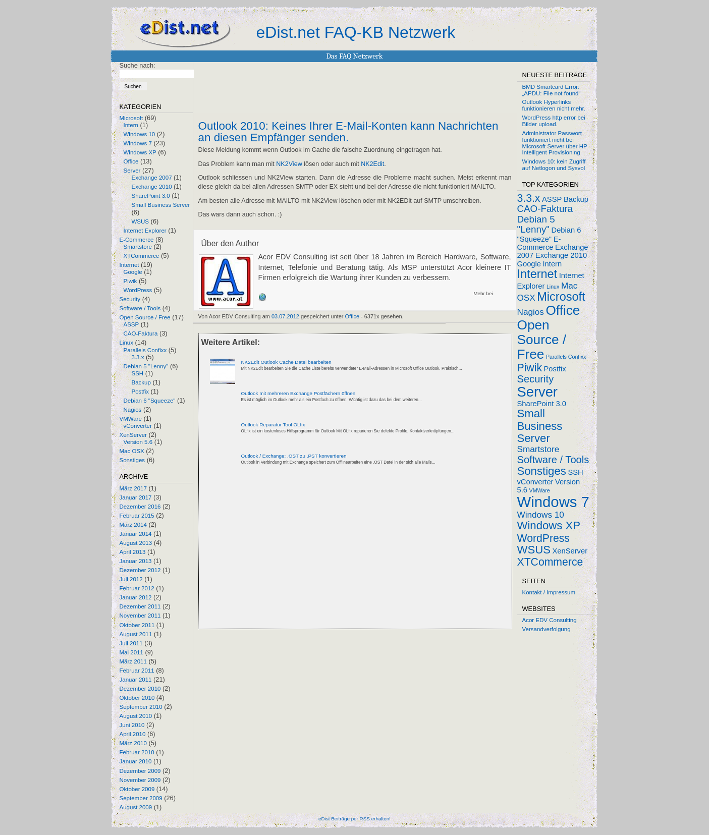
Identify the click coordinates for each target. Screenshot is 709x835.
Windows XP (140, 152)
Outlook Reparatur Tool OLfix (273, 424)
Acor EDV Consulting (549, 620)
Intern (131, 125)
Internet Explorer (145, 231)
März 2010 (133, 743)
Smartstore (138, 247)
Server (132, 171)
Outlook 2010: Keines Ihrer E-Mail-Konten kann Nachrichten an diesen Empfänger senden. (348, 131)
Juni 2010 (132, 725)
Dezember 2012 (140, 570)
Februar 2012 (137, 588)
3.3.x (138, 357)
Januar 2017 (136, 497)
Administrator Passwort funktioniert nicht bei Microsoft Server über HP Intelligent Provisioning (554, 142)
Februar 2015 (137, 516)
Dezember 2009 (140, 771)
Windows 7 (138, 143)
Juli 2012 (131, 579)
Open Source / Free (145, 317)
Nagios (133, 410)
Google (133, 272)
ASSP (131, 324)
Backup (141, 382)
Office (131, 161)
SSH (138, 373)
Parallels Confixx (145, 350)
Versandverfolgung (546, 629)
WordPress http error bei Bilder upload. (553, 121)
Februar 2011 (137, 670)
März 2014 (133, 525)
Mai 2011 (131, 652)
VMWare (131, 419)
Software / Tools (140, 308)
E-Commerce (137, 240)
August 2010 (136, 716)
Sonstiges (132, 460)
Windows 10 (139, 134)
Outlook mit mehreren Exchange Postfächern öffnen (298, 393)
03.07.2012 (285, 316)
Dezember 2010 (140, 689)
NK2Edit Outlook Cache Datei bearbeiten (286, 362)
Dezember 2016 (140, 507)
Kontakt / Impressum (549, 592)
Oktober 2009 (137, 789)
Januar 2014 (136, 534)
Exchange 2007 (152, 178)
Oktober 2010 (137, 698)
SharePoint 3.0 (151, 196)
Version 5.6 (138, 442)
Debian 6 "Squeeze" (150, 401)
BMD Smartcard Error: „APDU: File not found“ (551, 90)
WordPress (138, 290)
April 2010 (133, 734)
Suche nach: (137, 65)
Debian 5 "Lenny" (146, 366)
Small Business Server (161, 205)
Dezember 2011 (140, 606)
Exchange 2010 (152, 187)
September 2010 (141, 707)
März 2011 (133, 661)
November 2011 (140, 616)
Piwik (130, 281)
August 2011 (136, 634)
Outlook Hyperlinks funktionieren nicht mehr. (553, 105)
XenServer (133, 435)
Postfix (140, 391)
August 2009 (136, 807)
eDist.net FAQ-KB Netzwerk (356, 32)
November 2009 (140, 780)
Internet (129, 265)
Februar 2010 (137, 752)
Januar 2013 (136, 561)
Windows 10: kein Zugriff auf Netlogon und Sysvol (554, 164)
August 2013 (136, 543)
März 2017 (133, 488)
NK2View (289, 164)
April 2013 (133, 552)
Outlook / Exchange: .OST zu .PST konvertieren (294, 456)
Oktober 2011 (137, 625)
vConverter (138, 426)
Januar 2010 (136, 761)
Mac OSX (132, 451)
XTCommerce (141, 256)
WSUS (140, 221)
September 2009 (141, 798)
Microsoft (131, 118)
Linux (127, 343)
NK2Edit (372, 164)
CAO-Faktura (141, 333)
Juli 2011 (131, 643)
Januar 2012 (136, 597)
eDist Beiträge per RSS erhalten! (354, 818)
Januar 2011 (136, 680)
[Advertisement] (316, 555)
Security (130, 299)
